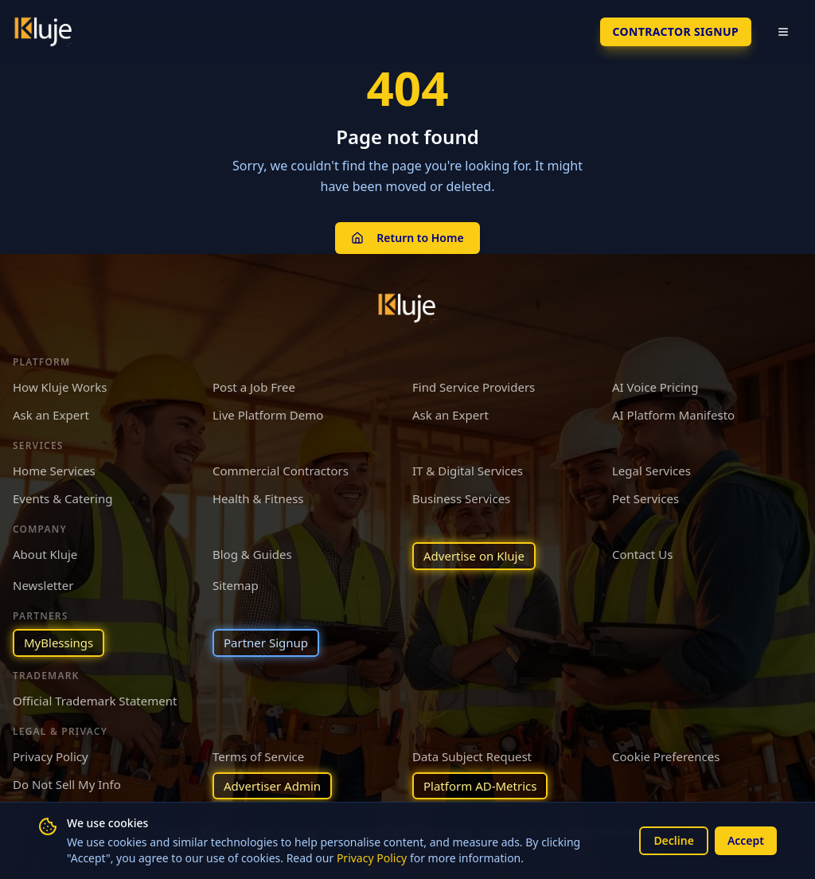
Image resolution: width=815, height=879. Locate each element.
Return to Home (407, 237)
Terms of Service (258, 756)
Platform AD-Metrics (479, 786)
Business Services (461, 498)
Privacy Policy (372, 857)
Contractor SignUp (676, 31)
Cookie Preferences (665, 756)
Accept (745, 840)
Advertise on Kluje (473, 556)
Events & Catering (62, 498)
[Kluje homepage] (407, 308)
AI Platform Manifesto (673, 415)
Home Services (54, 471)
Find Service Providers (473, 387)
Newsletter (43, 585)
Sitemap (236, 585)
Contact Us (642, 554)
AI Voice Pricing (655, 387)
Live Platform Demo (268, 415)
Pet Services (645, 498)
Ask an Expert (51, 415)
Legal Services (651, 471)
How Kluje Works (60, 387)
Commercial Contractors (281, 471)
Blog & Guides (252, 554)
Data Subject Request (472, 756)
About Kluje (45, 554)
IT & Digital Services (467, 471)
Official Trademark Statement (95, 701)
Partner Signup (266, 642)
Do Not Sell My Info (67, 784)
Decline (673, 840)
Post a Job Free (254, 387)
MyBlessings (58, 642)
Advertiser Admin (272, 786)
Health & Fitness (258, 498)
